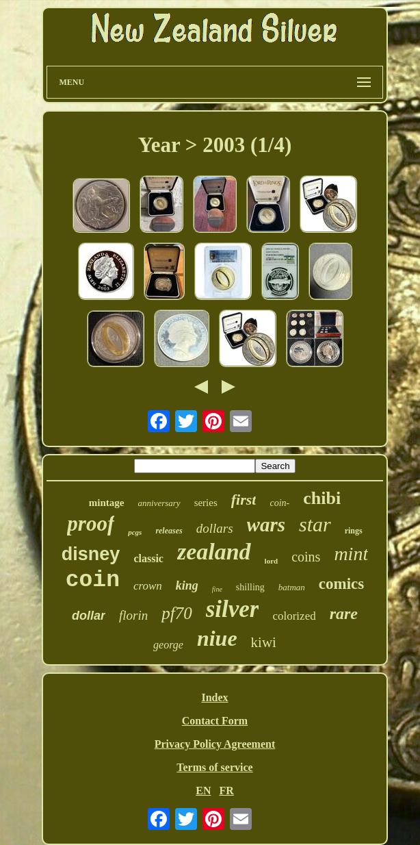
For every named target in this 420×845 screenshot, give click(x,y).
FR (226, 790)
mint (351, 553)
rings (354, 530)
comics (341, 583)
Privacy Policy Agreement (215, 744)
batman (291, 587)
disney (91, 554)
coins (305, 556)
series (206, 502)
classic (148, 558)
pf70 (176, 613)
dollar (88, 615)
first (244, 499)
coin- (279, 503)
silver (232, 609)
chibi (322, 498)
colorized (293, 615)
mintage (106, 502)
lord (271, 561)
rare (344, 613)
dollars (214, 528)
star (315, 524)
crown (147, 585)
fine (217, 589)
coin (93, 580)
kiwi (263, 642)
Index (214, 697)
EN (203, 790)
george (168, 645)
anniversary (159, 503)
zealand (214, 551)
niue (217, 638)
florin (133, 615)
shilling (250, 587)
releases (168, 530)
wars (266, 524)
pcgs (135, 532)
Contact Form (215, 721)
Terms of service (214, 767)
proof (90, 523)
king (187, 585)
